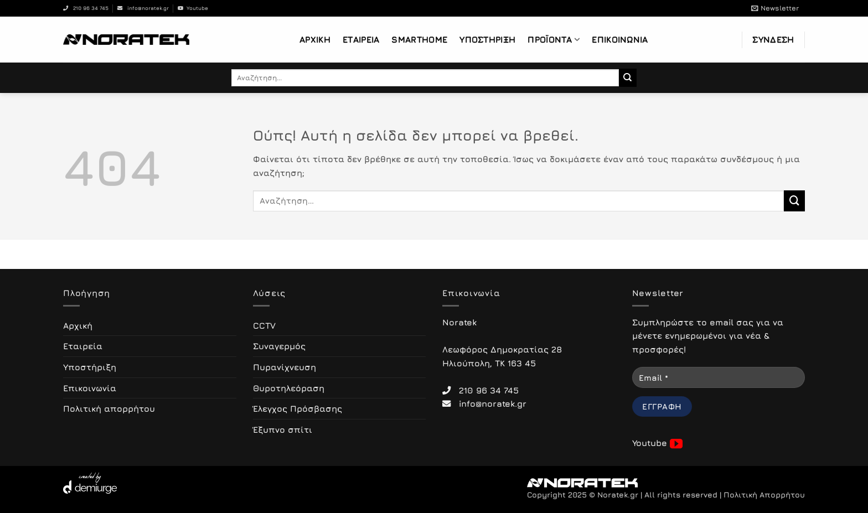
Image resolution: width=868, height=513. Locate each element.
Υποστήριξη (487, 39)
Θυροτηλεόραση (288, 388)
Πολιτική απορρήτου (109, 408)
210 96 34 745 (85, 8)
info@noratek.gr (143, 8)
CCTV (264, 325)
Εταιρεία (361, 39)
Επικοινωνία (620, 39)
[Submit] (628, 77)
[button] (775, 8)
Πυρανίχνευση (284, 367)
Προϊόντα (554, 39)
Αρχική (314, 39)
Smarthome (419, 39)
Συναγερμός (279, 346)
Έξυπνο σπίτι (282, 429)
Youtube (193, 8)
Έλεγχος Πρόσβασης (297, 408)
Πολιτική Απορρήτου (764, 494)
